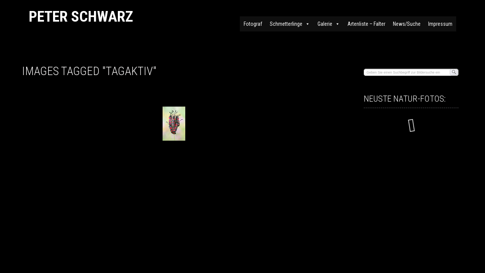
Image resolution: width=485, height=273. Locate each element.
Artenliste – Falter (366, 24)
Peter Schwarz (81, 16)
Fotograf (253, 24)
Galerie (329, 23)
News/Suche (407, 24)
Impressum (440, 24)
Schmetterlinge (290, 23)
